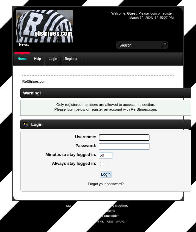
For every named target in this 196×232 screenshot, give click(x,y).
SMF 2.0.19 (74, 205)
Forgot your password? (105, 184)
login (153, 13)
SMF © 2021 (94, 205)
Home (22, 59)
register (167, 13)
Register (71, 59)
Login (52, 59)
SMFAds (85, 210)
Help (37, 59)
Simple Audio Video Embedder (97, 215)
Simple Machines (116, 205)
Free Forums (106, 210)
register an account (106, 109)
